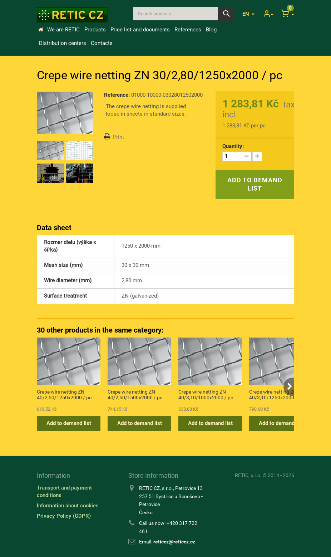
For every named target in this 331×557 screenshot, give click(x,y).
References (187, 29)
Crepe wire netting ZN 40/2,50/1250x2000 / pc (64, 394)
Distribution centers (62, 43)
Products (95, 29)
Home (40, 29)
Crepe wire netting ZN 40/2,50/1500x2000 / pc (135, 394)
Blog (211, 29)
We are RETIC (63, 29)
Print (118, 137)
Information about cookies (68, 505)
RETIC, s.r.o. (248, 475)
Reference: (117, 95)
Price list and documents (140, 29)
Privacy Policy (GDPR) (64, 516)
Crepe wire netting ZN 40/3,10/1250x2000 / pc (276, 394)
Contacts (102, 43)
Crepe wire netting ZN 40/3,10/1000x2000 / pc (205, 394)
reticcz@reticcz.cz (174, 542)
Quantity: (233, 146)
